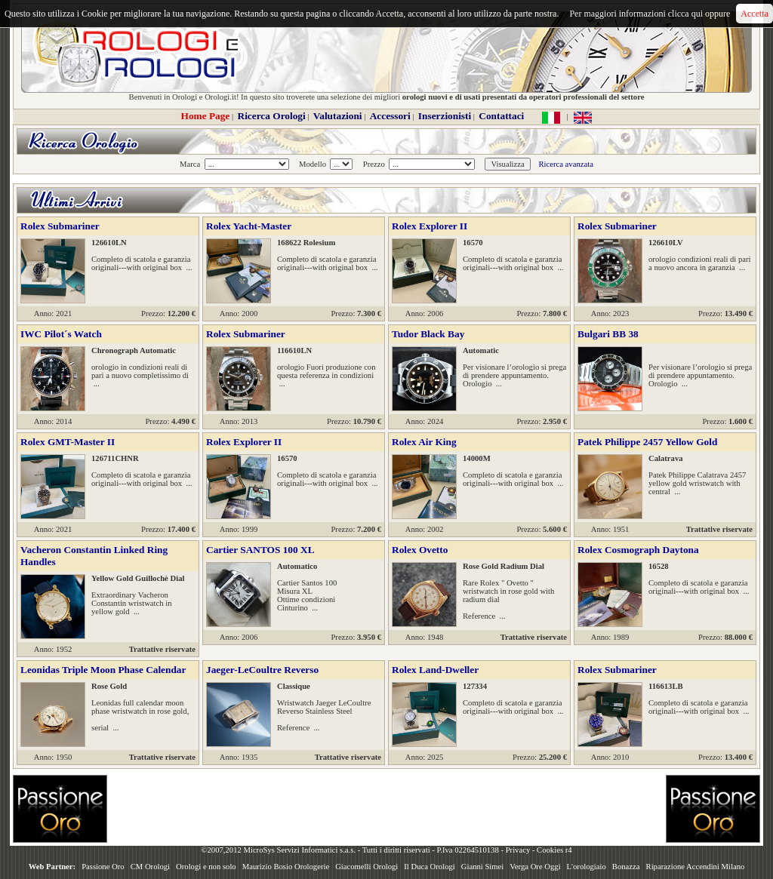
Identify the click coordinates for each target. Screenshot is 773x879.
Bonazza (626, 866)
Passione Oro (103, 866)
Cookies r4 (554, 850)
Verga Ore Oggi (535, 866)
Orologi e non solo (206, 866)
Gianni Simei (482, 866)
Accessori (390, 115)
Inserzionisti (444, 115)
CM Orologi (150, 866)
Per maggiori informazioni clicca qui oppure (649, 13)
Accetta (754, 13)
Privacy (518, 850)
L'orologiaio (586, 866)
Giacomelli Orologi (366, 866)
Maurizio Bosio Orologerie (285, 866)
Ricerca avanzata (565, 164)
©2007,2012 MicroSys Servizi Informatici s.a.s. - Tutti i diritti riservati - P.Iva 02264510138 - (353, 850)
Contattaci (501, 115)
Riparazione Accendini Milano (695, 866)
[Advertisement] (386, 809)
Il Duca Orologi (429, 866)
